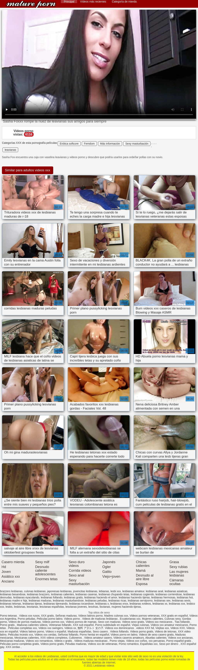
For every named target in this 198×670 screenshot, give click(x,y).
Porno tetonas (9, 615)
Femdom (89, 143)
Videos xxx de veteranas (102, 643)
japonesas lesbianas (59, 591)
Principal (69, 1)
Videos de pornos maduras (25, 621)
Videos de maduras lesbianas (100, 618)
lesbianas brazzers (38, 594)
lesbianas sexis (181, 600)
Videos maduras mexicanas (91, 640)
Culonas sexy (173, 618)
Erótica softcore (69, 143)
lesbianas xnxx (119, 603)
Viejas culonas (140, 624)
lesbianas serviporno (140, 600)
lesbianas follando (51, 597)
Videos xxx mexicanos (159, 621)
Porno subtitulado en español (112, 624)
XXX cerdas (13, 647)
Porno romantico (129, 643)
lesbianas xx (159, 603)
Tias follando (183, 621)
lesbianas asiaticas (176, 591)
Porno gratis (7, 624)
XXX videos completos (53, 637)
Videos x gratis (63, 640)
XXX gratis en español (174, 615)
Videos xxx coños (136, 640)
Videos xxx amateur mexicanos (169, 624)
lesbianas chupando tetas (114, 594)
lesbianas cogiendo (142, 594)
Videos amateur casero (98, 637)
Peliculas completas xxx (22, 628)
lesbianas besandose (13, 594)
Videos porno (72, 618)
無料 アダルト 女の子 (90, 628)
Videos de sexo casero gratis (156, 634)
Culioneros (76, 637)
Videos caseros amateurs (129, 637)
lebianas (104, 591)
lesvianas (32, 606)
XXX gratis (47, 615)
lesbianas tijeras (32, 603)
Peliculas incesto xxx (20, 634)
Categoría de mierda (124, 1)
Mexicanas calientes (27, 637)
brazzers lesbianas (11, 591)
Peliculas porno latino (49, 618)
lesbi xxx (115, 591)
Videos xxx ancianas (180, 637)
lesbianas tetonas (10, 603)
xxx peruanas (157, 640)
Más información (110, 143)
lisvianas (105, 606)
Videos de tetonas (166, 631)
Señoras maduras (66, 615)
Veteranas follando (60, 624)
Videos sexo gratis (133, 621)
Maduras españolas (79, 631)
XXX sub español (83, 624)
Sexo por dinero (169, 643)
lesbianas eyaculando (26, 597)
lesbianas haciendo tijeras (134, 597)
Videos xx (70, 628)
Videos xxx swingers (50, 628)
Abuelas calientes (155, 637)
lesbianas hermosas (163, 597)
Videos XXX (177, 628)
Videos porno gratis (141, 631)
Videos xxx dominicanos (120, 628)
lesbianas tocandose (81, 603)
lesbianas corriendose (168, 594)
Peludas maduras (75, 643)
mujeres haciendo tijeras (126, 606)
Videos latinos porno (90, 615)
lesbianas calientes (62, 594)
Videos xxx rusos (29, 615)
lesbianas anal (154, 591)
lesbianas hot (185, 597)
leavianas (10, 149)
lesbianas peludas (96, 600)
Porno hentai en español (94, 634)
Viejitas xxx (162, 628)
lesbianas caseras (86, 594)
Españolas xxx (149, 643)
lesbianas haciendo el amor (100, 597)
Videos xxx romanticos (39, 640)
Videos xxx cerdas (45, 634)
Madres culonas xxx (116, 615)
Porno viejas (117, 640)
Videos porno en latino (124, 634)
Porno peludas (26, 618)
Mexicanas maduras (12, 640)
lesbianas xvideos (140, 603)
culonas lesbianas (35, 591)
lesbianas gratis (73, 597)
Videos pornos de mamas (81, 621)
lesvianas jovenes (76, 606)
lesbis (9, 606)
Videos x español (56, 631)
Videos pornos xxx (53, 621)
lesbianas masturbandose (68, 600)
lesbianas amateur (133, 591)
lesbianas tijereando (56, 603)
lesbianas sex (162, 600)
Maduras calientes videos (32, 624)
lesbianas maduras (40, 600)
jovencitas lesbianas (85, 591)
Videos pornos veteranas (145, 615)
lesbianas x (102, 603)
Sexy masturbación (136, 143)
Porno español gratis (179, 640)
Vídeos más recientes (93, 1)
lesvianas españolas (52, 606)
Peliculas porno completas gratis (19, 643)
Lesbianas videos (31, 4)
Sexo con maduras (109, 621)
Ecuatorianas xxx (130, 618)
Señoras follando (68, 634)
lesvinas (93, 606)
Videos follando (119, 631)
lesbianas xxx (177, 603)
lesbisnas (19, 606)
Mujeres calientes (152, 618)
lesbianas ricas (117, 600)
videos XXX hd (145, 628)
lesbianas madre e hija (13, 600)
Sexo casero (101, 631)
